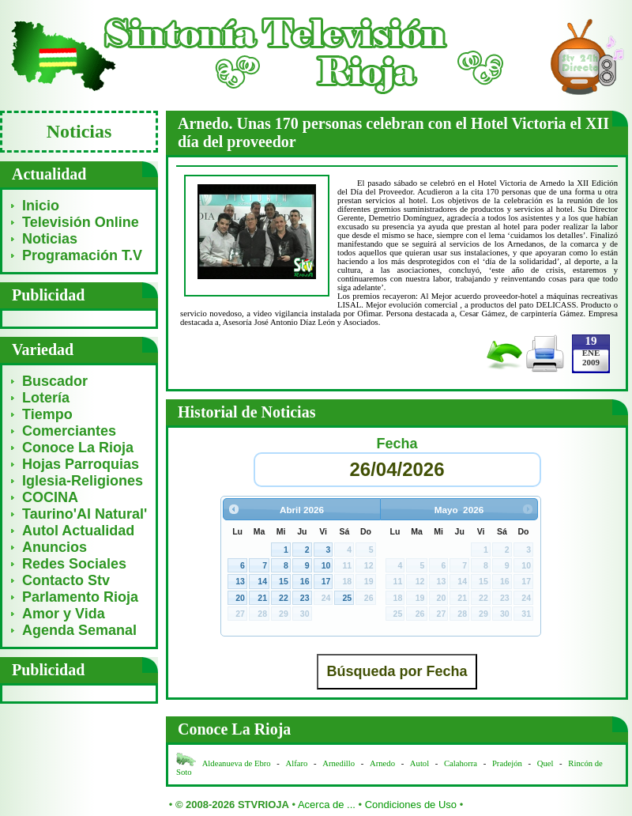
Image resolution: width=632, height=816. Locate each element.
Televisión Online (80, 222)
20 (240, 598)
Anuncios (54, 547)
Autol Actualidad (78, 530)
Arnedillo (338, 763)
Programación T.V (82, 255)
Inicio (40, 205)
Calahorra (460, 763)
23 (305, 598)
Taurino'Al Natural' (84, 514)
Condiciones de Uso (411, 804)
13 (240, 581)
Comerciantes (69, 431)
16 (305, 581)
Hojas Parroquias (80, 464)
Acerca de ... (327, 804)
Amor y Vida (63, 613)
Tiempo (47, 414)
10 (326, 565)
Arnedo (382, 763)
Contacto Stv (66, 580)
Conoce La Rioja (78, 447)
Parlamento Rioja (80, 597)
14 (262, 581)
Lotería (46, 398)
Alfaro (297, 763)
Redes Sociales (74, 564)
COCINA (50, 497)
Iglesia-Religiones (82, 481)
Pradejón (507, 763)
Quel (545, 763)
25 (347, 598)
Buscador (55, 381)
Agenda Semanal (79, 630)
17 (326, 581)
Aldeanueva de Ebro (236, 763)
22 (283, 598)
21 (262, 598)
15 (283, 581)
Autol (420, 763)
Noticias (49, 239)
